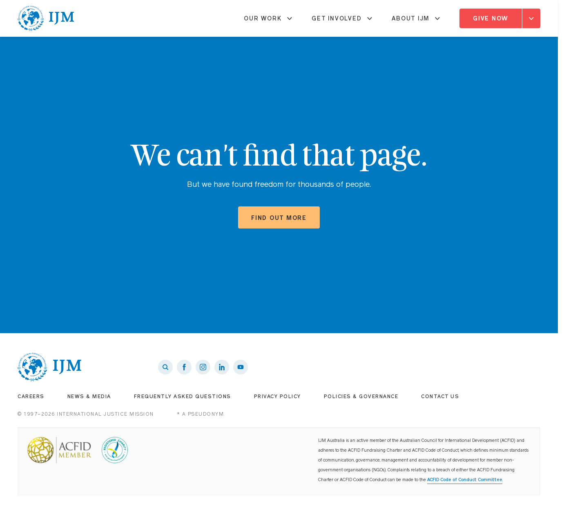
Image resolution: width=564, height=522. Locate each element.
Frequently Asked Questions (182, 396)
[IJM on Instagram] (203, 367)
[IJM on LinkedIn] (221, 367)
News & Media (89, 396)
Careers (31, 396)
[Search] (165, 367)
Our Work (268, 21)
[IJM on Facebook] (184, 367)
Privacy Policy (277, 396)
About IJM (416, 21)
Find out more (279, 218)
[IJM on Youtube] (240, 367)
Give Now (490, 18)
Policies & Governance (361, 396)
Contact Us (440, 396)
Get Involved (342, 21)
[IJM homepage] (46, 18)
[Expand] (531, 18)
